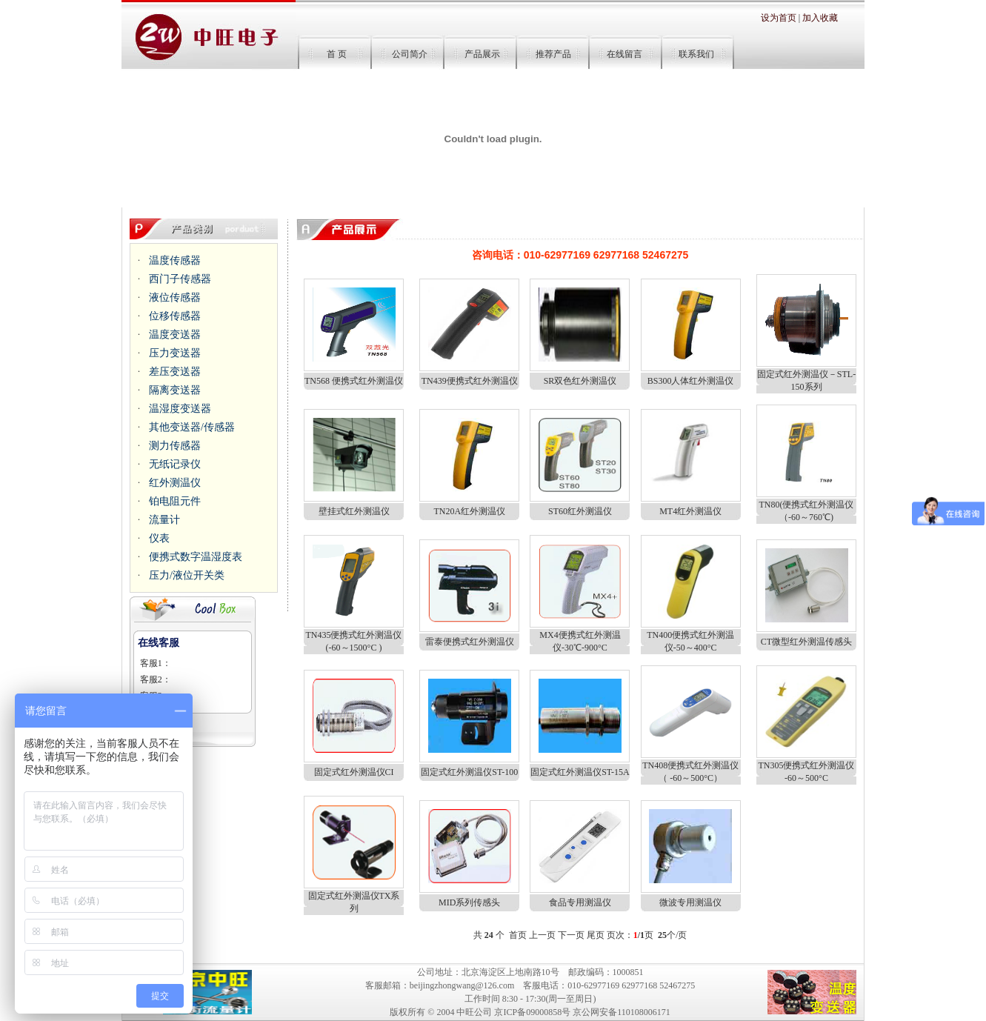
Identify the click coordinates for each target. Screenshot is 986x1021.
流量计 (164, 519)
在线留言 (624, 54)
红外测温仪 (175, 482)
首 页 (339, 54)
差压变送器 (175, 371)
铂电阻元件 (175, 501)
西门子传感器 (180, 279)
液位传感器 (175, 297)
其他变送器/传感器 (192, 427)
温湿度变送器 (180, 408)
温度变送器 (175, 334)
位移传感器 (175, 316)
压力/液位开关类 (186, 575)
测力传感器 (175, 445)
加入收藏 (820, 18)
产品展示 (482, 54)
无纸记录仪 (175, 464)
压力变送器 (175, 353)
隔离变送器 (175, 390)
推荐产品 (553, 54)
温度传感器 (175, 260)
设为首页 (778, 18)
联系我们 (695, 54)
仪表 (159, 538)
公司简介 (409, 54)
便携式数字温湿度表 (195, 556)
